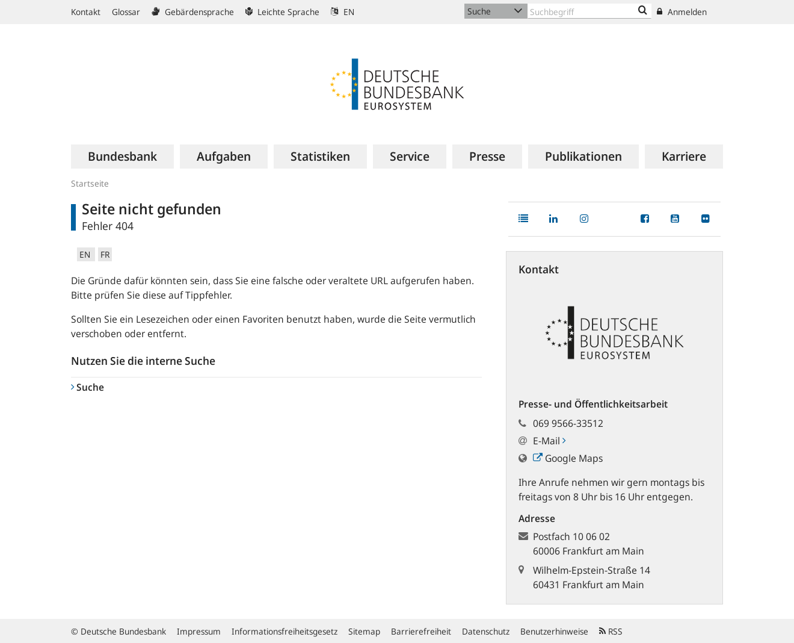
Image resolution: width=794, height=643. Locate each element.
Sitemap (364, 631)
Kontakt (85, 11)
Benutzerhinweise (554, 631)
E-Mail (549, 440)
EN (342, 11)
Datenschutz (485, 631)
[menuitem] (122, 156)
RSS (611, 631)
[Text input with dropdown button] (589, 11)
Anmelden (682, 11)
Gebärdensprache (193, 11)
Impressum (199, 631)
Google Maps (568, 458)
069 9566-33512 (568, 423)
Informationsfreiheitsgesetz (284, 631)
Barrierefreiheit (421, 631)
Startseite (90, 183)
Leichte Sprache (282, 11)
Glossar (126, 11)
